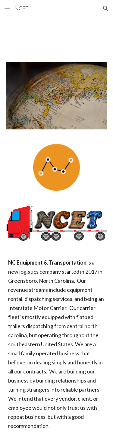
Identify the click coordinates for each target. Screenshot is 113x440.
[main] (57, 344)
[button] (7, 8)
